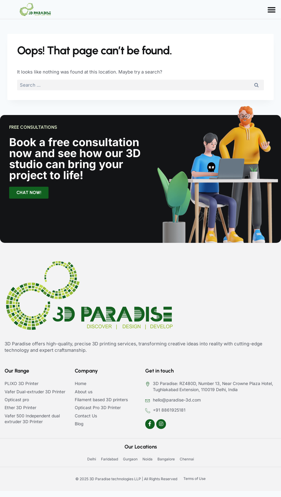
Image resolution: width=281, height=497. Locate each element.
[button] (271, 9)
